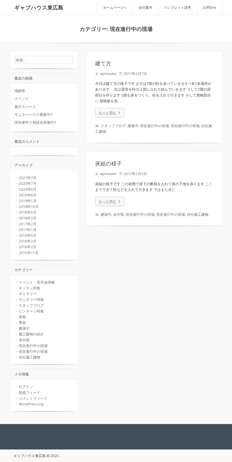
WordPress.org (31, 404)
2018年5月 (28, 212)
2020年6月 (28, 189)
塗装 (22, 316)
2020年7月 (28, 183)
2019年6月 (28, 195)
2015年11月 (29, 252)
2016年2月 (28, 246)
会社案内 (145, 7)
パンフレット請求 (177, 7)
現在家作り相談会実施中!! (35, 122)
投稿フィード (29, 392)
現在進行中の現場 (154, 125)
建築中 (133, 125)
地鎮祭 (19, 90)
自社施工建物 (197, 214)
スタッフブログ (113, 125)
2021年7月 (28, 177)
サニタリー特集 (31, 299)
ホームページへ (115, 7)
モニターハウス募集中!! (33, 114)
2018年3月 (28, 218)
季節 (22, 322)
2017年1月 (28, 229)
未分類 (118, 214)
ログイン (26, 386)
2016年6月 (28, 235)
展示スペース (25, 106)
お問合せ (209, 7)
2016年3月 (28, 241)
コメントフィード (33, 398)
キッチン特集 (29, 288)
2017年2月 (28, 223)
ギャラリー (28, 293)
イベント (21, 98)
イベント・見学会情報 (37, 282)
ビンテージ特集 (31, 311)
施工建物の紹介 (31, 334)
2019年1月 (28, 200)
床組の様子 (108, 163)
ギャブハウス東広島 (38, 7)
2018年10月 (29, 206)
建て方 (103, 63)
